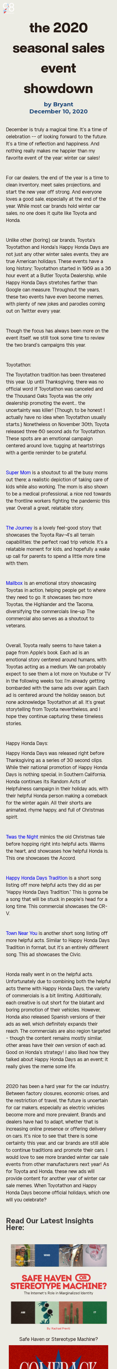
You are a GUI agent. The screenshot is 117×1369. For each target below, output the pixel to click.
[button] (108, 8)
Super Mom (18, 473)
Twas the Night (22, 837)
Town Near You (21, 933)
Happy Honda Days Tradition (36, 878)
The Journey (19, 528)
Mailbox (14, 583)
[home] (10, 7)
